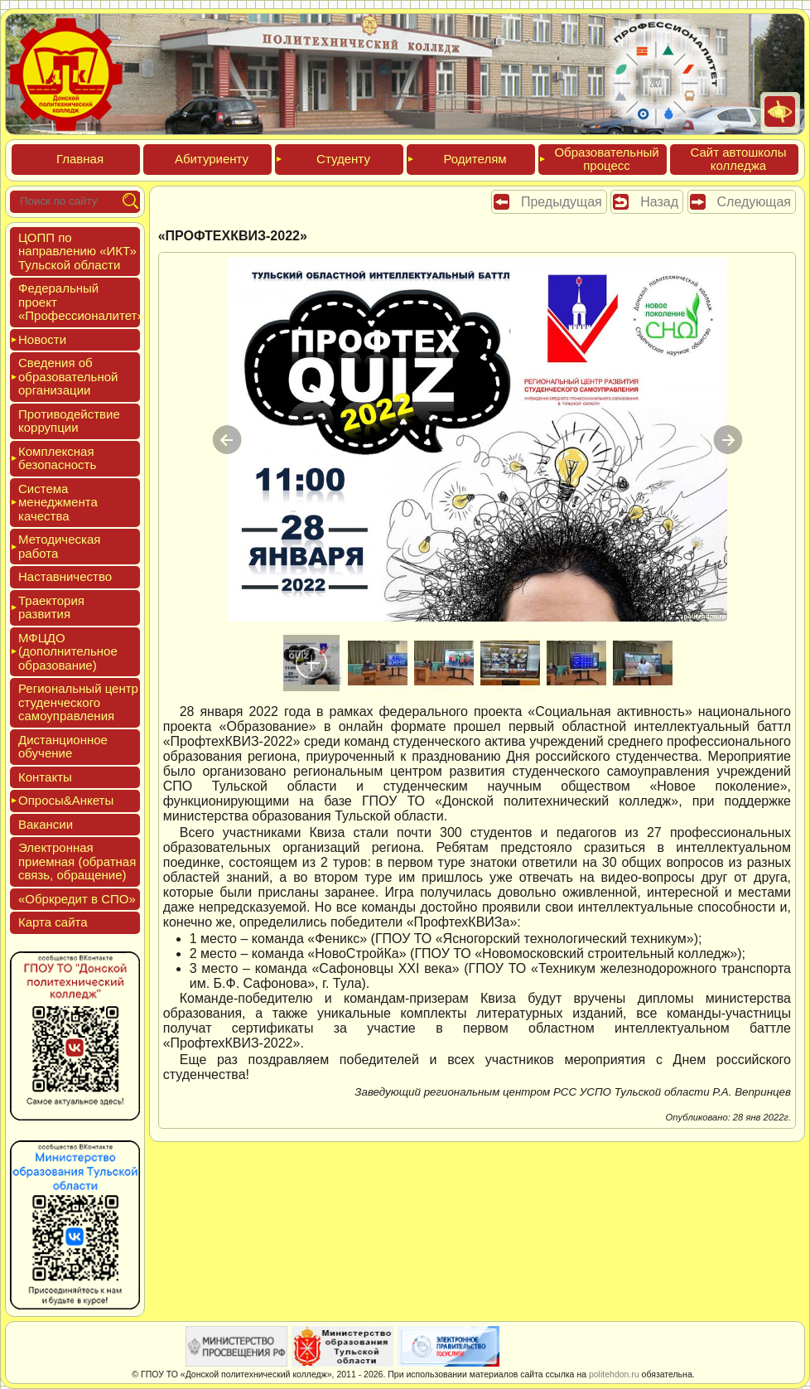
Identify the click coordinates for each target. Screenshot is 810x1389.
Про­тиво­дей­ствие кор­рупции (69, 421)
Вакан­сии (45, 824)
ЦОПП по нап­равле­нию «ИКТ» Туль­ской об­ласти (77, 251)
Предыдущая (561, 202)
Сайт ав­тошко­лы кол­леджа (738, 159)
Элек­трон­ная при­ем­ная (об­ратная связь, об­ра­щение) (77, 861)
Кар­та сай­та (53, 922)
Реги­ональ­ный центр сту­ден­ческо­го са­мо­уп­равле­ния (78, 702)
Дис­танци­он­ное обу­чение (63, 747)
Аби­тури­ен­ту (211, 159)
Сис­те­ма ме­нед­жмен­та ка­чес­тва (58, 502)
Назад (659, 202)
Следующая (754, 202)
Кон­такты (45, 777)
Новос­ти (42, 339)
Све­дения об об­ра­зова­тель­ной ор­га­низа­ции (68, 376)
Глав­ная (80, 159)
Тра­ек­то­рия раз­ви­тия (51, 607)
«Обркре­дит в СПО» (77, 899)
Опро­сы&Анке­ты (65, 800)
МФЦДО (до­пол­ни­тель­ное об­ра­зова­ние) (68, 651)
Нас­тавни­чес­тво (65, 576)
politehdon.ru (614, 1374)
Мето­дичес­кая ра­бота (59, 546)
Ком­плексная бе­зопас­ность (57, 458)
